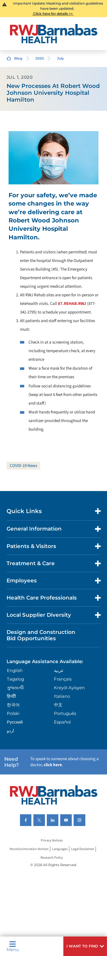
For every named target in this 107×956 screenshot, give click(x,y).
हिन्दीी (11, 696)
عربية (59, 670)
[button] (85, 946)
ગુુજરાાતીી (15, 687)
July (60, 58)
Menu (13, 946)
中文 (58, 704)
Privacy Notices (52, 840)
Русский (15, 722)
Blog (18, 58)
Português (65, 713)
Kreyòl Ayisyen (69, 687)
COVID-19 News (23, 466)
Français (63, 679)
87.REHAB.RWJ (72, 304)
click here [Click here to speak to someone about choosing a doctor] (53, 765)
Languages (60, 849)
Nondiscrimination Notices (29, 849)
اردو (10, 730)
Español (62, 722)
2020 (39, 58)
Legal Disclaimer (82, 849)
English (15, 670)
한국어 (13, 704)
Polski (13, 713)
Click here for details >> (53, 13)
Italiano (62, 696)
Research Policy (52, 857)
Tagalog (15, 679)
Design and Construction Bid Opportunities (41, 635)
